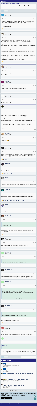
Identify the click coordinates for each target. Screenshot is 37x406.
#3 (35, 70)
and (7, 28)
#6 (35, 110)
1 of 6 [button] (2, 10)
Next (6, 10)
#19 (35, 331)
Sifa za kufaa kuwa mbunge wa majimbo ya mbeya (15, 369)
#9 (35, 167)
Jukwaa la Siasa (6, 366)
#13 (35, 219)
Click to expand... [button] (19, 298)
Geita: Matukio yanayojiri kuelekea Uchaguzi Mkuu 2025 (16, 379)
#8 (35, 151)
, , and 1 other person (13, 200)
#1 (35, 18)
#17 (35, 285)
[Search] (36, 1)
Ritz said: (3, 259)
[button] (34, 1)
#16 (35, 273)
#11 (35, 193)
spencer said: (4, 289)
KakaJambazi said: (5, 223)
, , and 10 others (10, 61)
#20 (35, 342)
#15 (35, 256)
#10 (35, 181)
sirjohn (15, 7)
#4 (35, 85)
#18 (35, 309)
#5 (35, 99)
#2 (35, 37)
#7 (35, 137)
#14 (35, 242)
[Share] (33, 18)
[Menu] (1, 404)
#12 (35, 209)
